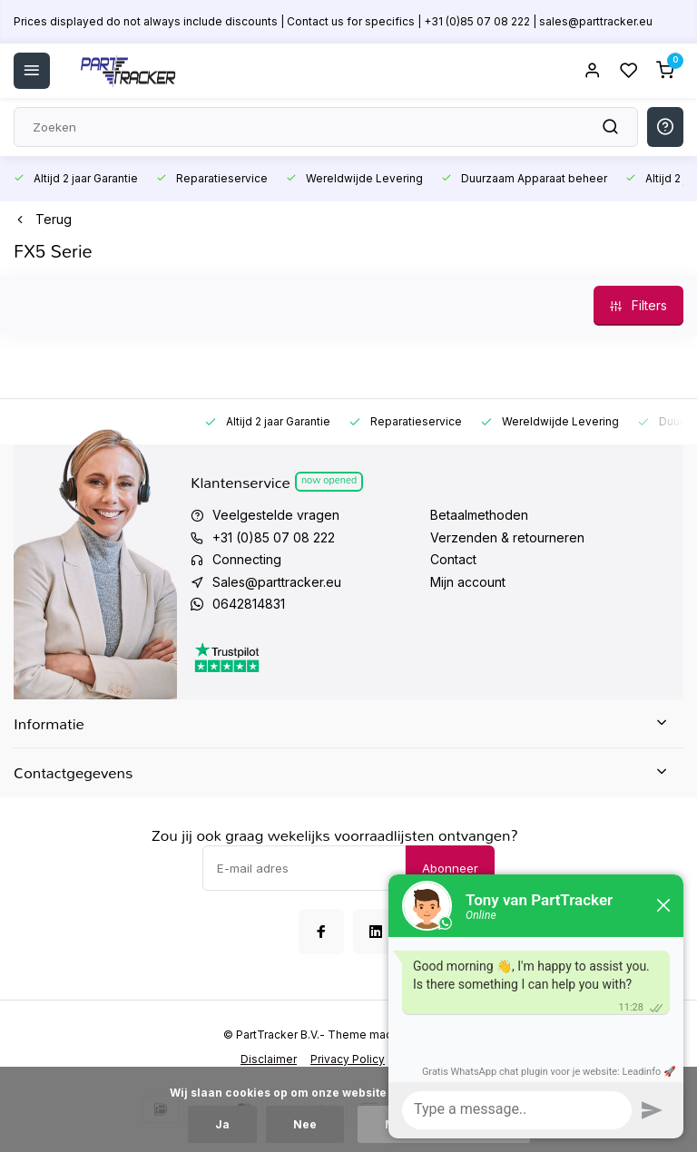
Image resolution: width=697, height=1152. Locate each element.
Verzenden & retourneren (507, 537)
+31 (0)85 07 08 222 (273, 537)
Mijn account (468, 582)
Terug (43, 219)
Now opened (329, 481)
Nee (305, 1124)
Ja (222, 1124)
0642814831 (248, 603)
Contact (453, 559)
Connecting (246, 559)
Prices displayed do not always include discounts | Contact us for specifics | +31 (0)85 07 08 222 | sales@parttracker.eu (333, 21)
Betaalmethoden (479, 514)
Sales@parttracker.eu (276, 582)
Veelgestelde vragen (275, 514)
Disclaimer (269, 1059)
